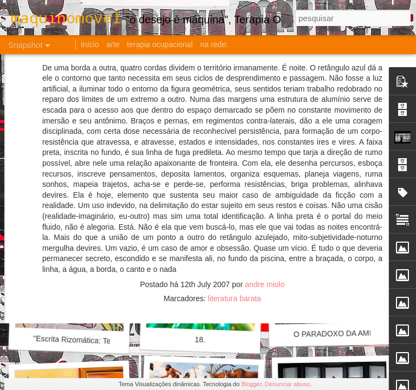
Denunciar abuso (287, 384)
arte (112, 44)
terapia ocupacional (159, 44)
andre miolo (264, 157)
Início (90, 44)
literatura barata (234, 171)
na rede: (214, 44)
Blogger (251, 384)
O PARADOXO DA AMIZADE (343, 333)
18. (199, 339)
